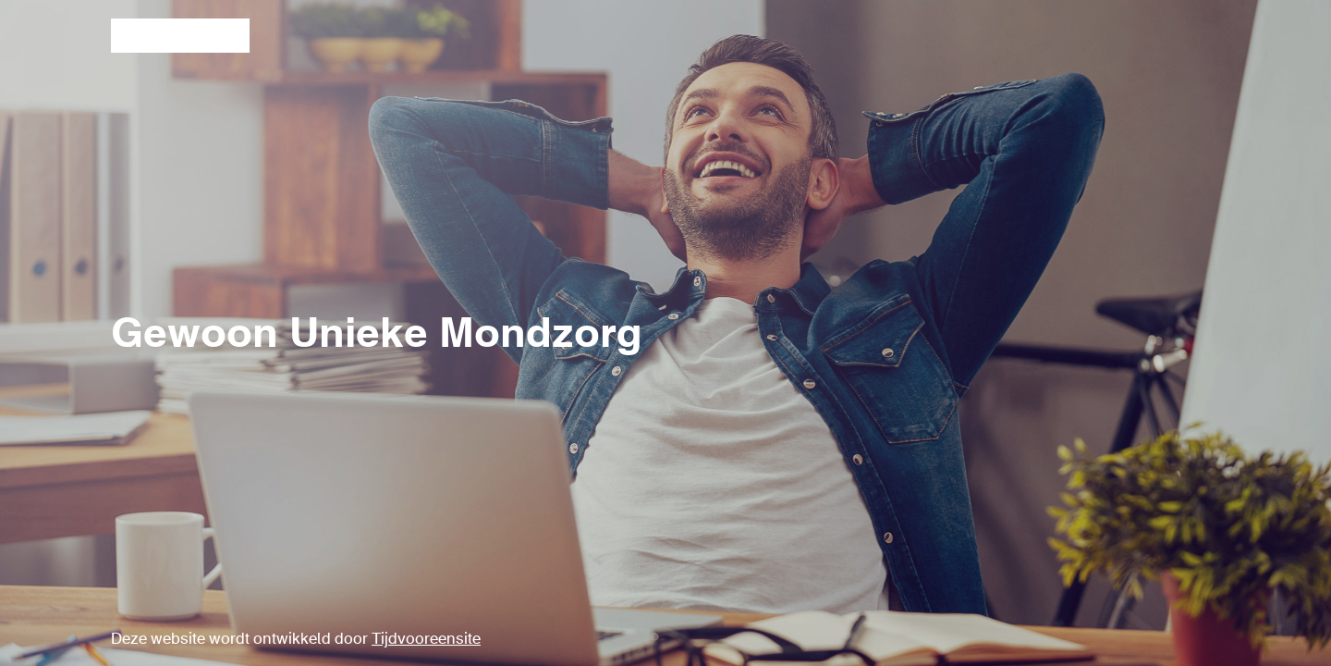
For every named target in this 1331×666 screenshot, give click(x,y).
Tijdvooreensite (426, 640)
